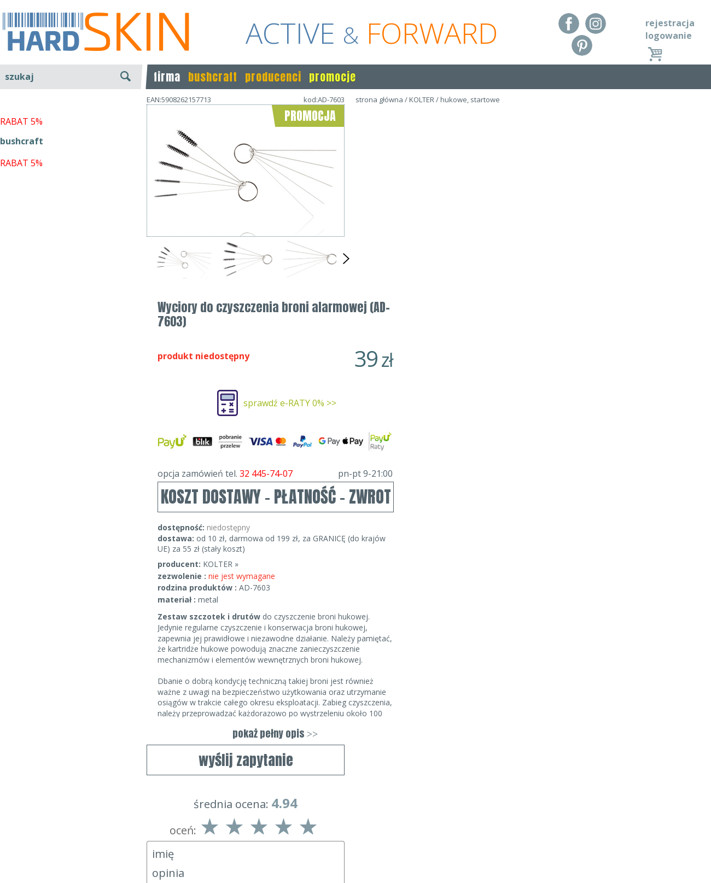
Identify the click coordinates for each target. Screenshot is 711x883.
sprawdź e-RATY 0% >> (487, 207)
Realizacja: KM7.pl (675, 819)
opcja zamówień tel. (473, 277)
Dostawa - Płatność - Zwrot (56, 835)
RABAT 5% (21, 251)
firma (167, 76)
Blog (9, 867)
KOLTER (421, 99)
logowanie (668, 36)
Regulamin (22, 819)
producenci (273, 76)
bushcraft (212, 76)
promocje (332, 76)
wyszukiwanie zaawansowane (71, 117)
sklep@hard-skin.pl (352, 851)
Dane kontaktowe (352, 819)
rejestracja (670, 23)
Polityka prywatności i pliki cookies (71, 851)
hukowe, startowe (470, 99)
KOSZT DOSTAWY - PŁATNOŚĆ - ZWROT (474, 301)
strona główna (379, 99)
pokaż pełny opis (473, 537)
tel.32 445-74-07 (351, 835)
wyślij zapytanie (246, 315)
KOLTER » (418, 368)
